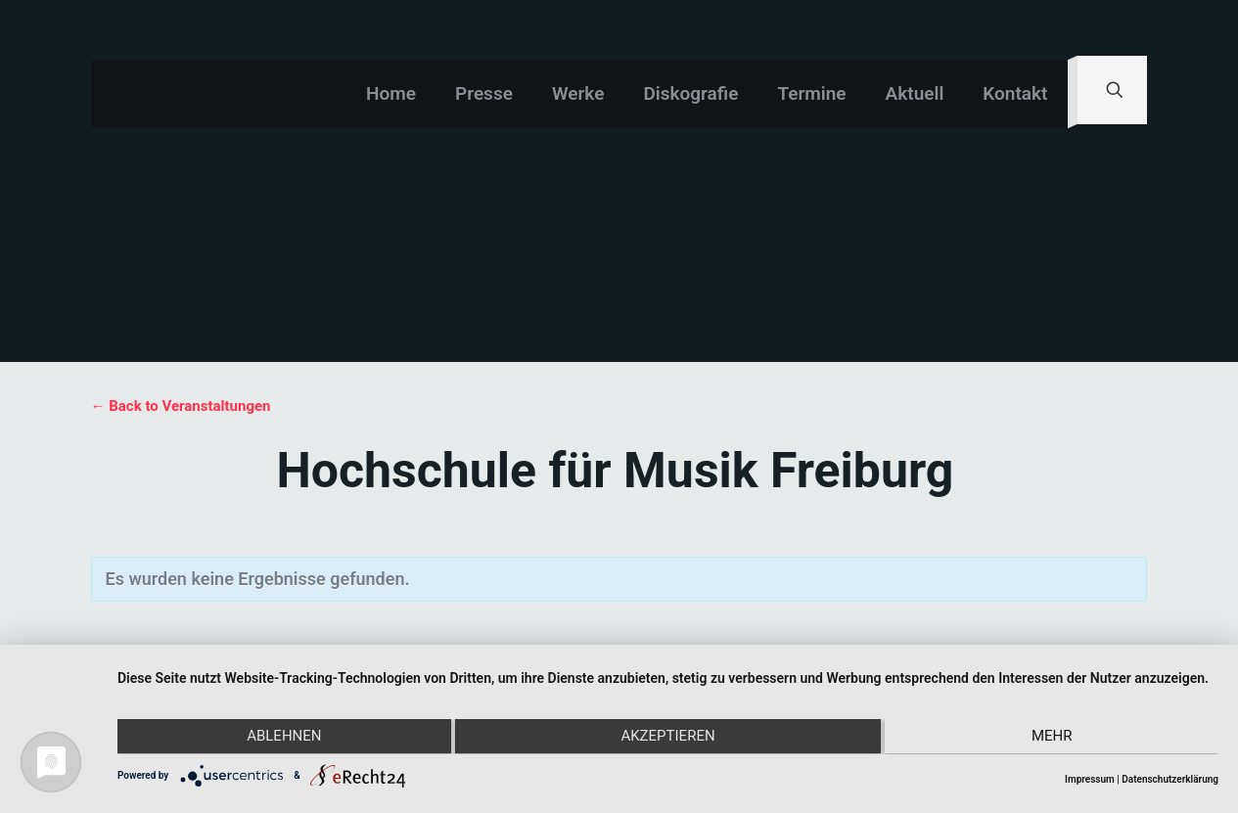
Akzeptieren (667, 737)
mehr (1055, 737)
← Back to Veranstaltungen (181, 406)
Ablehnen (281, 737)
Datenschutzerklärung (1170, 779)
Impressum (1090, 779)
